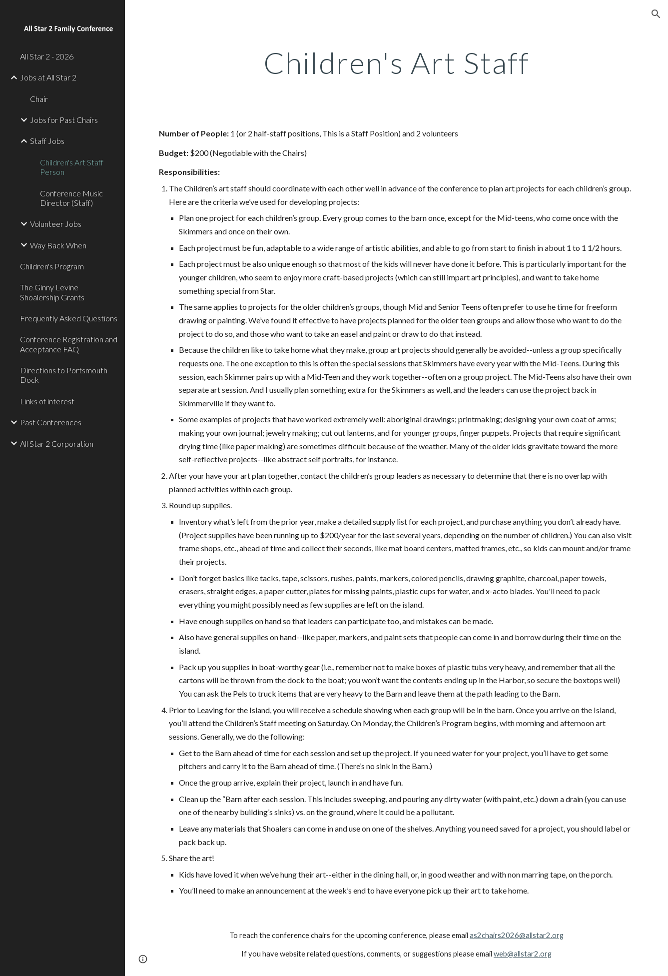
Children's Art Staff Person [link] (71, 166)
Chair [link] (39, 98)
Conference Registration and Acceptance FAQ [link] (68, 343)
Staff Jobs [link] (47, 140)
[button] (656, 14)
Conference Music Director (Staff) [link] (71, 197)
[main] (397, 62)
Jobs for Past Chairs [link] (64, 119)
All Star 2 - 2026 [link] (46, 56)
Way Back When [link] (58, 245)
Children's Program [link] (52, 266)
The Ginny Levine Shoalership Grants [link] (52, 291)
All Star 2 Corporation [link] (56, 443)
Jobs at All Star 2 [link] (48, 77)
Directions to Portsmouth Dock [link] (63, 374)
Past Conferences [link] (50, 422)
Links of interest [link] (47, 401)
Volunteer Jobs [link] (55, 223)
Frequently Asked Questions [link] (68, 318)
